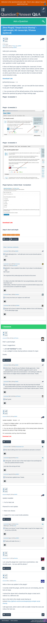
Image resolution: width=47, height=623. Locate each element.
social (9, 234)
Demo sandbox (14, 620)
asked (4, 45)
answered (5, 338)
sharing (17, 234)
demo (37, 2)
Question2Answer (41, 621)
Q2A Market (42, 620)
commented (5, 251)
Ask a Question (20, 21)
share (13, 234)
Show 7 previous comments (10, 247)
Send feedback (5, 620)
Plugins (14, 45)
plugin (4, 234)
